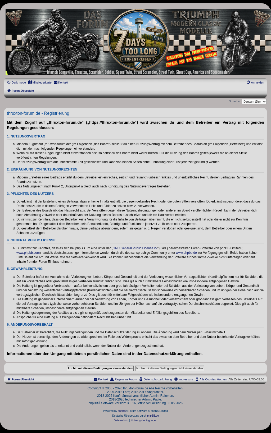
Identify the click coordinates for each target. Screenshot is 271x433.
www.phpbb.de (186, 253)
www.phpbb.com (28, 253)
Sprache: (235, 101)
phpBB (122, 410)
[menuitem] (40, 82)
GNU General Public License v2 (135, 248)
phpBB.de (153, 415)
